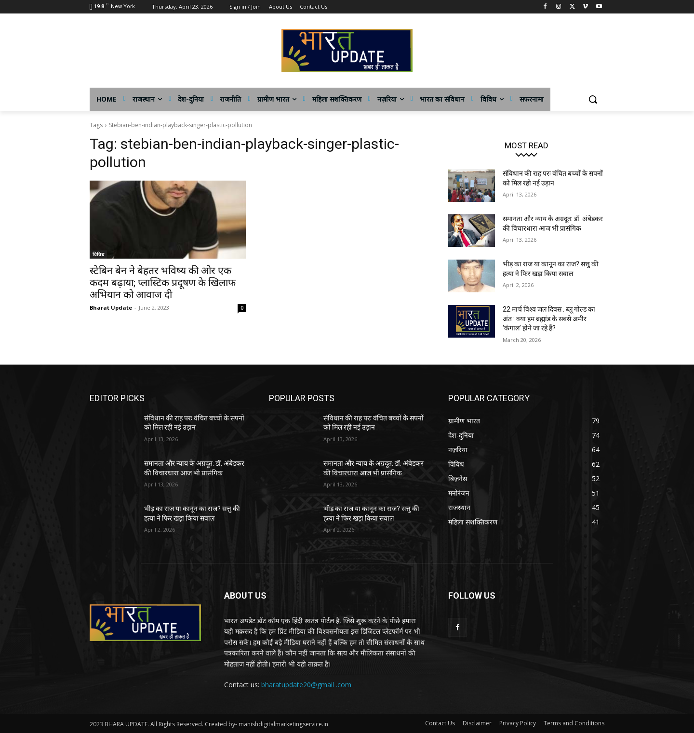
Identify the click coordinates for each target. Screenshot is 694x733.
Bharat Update (111, 307)
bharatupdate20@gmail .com (306, 684)
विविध (98, 254)
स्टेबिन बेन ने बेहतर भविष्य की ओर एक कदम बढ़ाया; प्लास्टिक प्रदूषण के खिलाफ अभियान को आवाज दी (163, 283)
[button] (592, 99)
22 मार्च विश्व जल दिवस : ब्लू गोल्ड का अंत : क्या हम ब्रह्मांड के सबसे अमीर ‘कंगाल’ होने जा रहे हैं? (549, 318)
